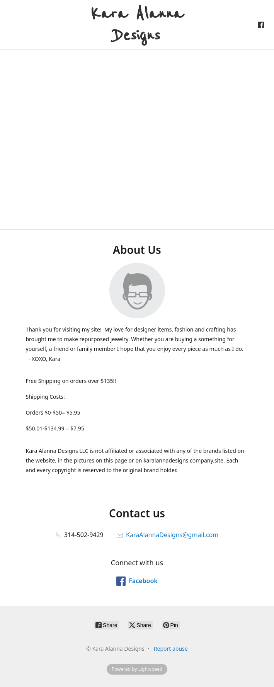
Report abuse (171, 648)
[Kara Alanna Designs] (137, 24)
